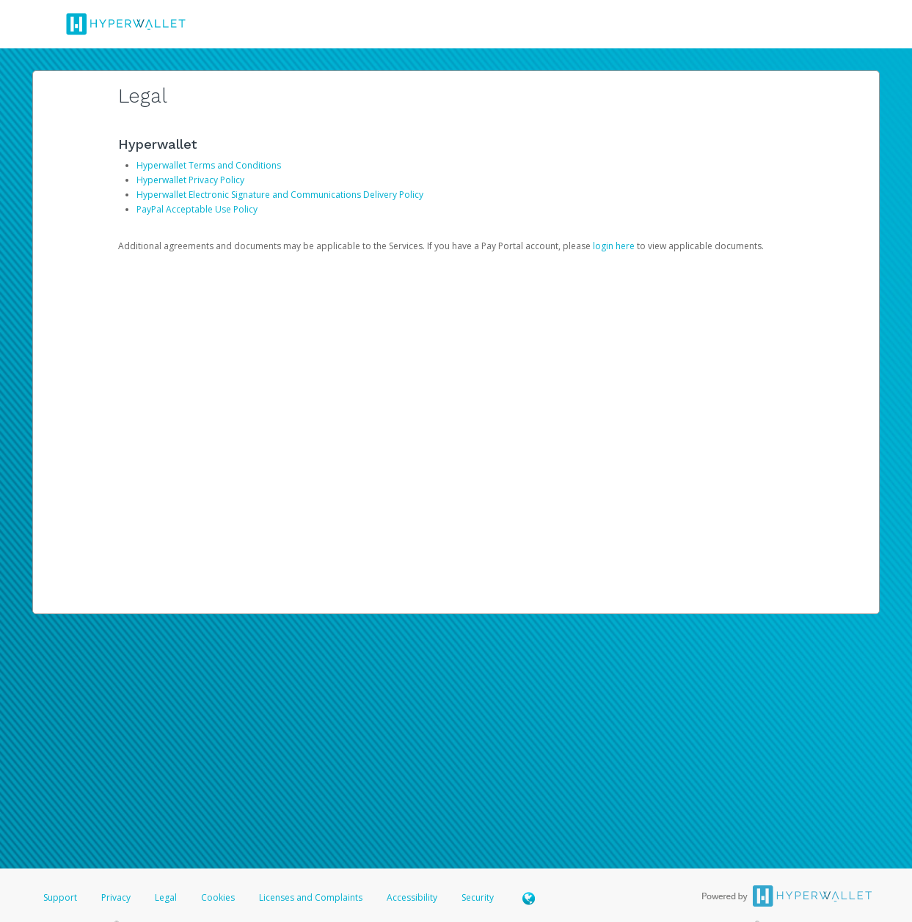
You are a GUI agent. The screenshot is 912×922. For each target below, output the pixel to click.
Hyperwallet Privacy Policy (190, 180)
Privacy (116, 897)
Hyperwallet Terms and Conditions (208, 165)
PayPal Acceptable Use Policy (197, 209)
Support (60, 897)
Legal (166, 897)
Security (478, 897)
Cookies (218, 897)
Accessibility (412, 897)
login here (614, 246)
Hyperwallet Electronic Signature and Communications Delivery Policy (279, 194)
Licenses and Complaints (312, 897)
